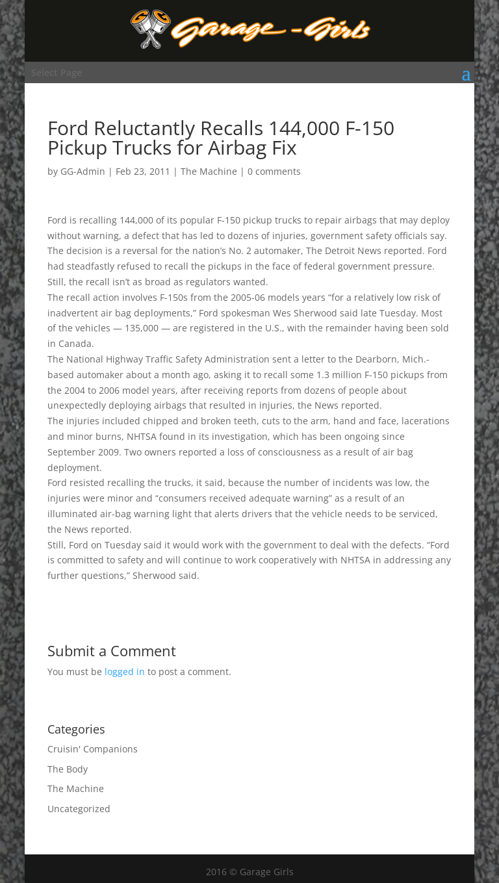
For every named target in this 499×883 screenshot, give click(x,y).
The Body (67, 769)
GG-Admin (82, 171)
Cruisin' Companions (92, 749)
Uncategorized (78, 808)
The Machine (209, 171)
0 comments (274, 171)
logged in (125, 671)
